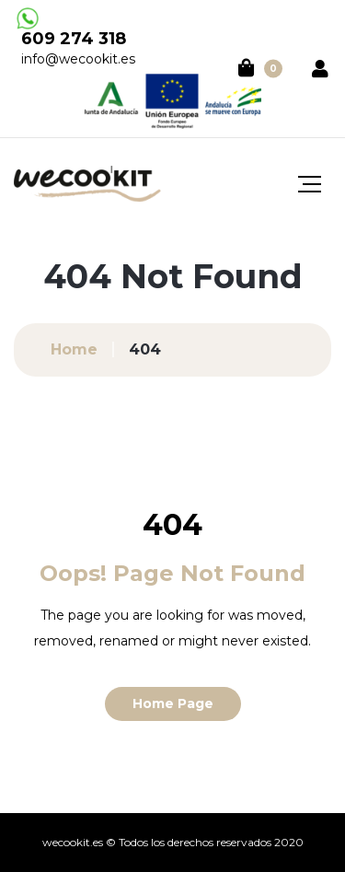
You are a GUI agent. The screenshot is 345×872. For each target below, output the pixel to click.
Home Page (172, 703)
